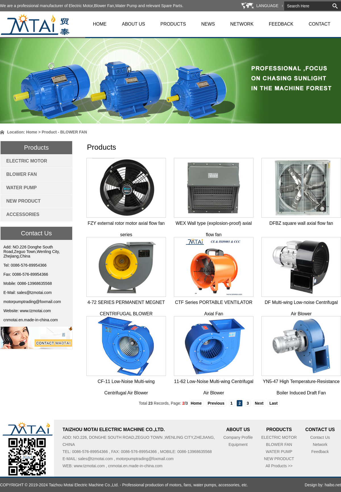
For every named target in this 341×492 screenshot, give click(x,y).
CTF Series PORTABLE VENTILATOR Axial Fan (214, 304)
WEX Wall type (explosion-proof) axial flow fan (214, 225)
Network (320, 444)
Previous (216, 403)
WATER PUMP (21, 187)
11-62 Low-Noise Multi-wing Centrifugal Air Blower (213, 383)
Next (259, 403)
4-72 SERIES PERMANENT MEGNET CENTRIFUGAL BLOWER (126, 304)
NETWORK (241, 24)
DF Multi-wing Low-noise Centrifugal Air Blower (301, 304)
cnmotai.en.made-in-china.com (30, 320)
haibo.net (333, 485)
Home (31, 132)
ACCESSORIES (22, 214)
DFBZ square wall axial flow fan (301, 223)
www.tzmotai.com (35, 310)
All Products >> (278, 466)
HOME (100, 24)
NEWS (208, 24)
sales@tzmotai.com (34, 292)
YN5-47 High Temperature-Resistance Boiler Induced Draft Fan (301, 383)
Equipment (238, 444)
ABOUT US (133, 24)
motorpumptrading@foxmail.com (32, 301)
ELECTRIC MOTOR (26, 160)
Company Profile (238, 437)
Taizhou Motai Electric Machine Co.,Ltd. (84, 485)
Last (273, 403)
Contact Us (320, 437)
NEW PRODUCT (23, 201)
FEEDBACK (281, 24)
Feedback (320, 451)
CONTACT (319, 24)
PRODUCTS (173, 24)
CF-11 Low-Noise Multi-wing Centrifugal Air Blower (126, 383)
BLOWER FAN (21, 174)
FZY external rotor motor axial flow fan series (126, 225)
